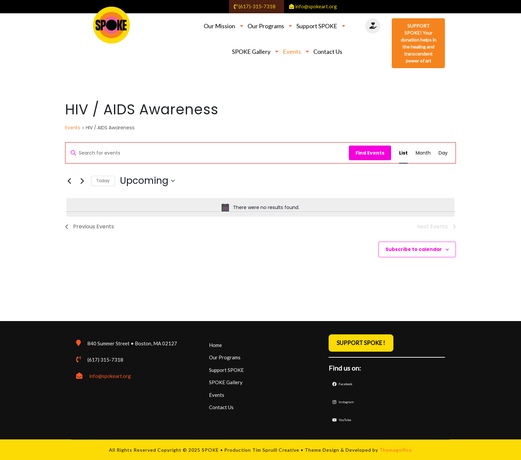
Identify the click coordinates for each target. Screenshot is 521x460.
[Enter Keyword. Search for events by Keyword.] (207, 153)
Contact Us (327, 51)
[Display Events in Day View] (443, 153)
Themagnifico (395, 450)
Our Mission (219, 26)
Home (215, 345)
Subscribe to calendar (413, 249)
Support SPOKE (316, 26)
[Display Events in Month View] (423, 153)
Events (292, 51)
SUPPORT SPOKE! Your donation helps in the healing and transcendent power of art (418, 43)
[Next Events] (82, 181)
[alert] (260, 207)
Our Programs (266, 26)
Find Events (370, 153)
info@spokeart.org (110, 376)
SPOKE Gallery (251, 51)
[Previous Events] (69, 181)
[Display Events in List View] (403, 153)
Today (103, 180)
